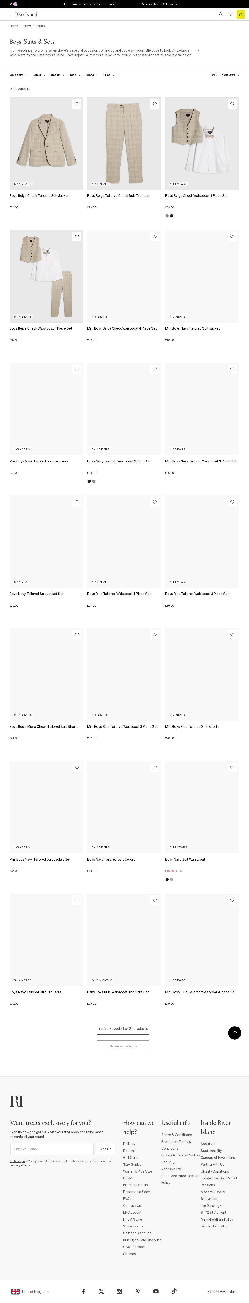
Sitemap (129, 1254)
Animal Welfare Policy (217, 1219)
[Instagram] (119, 1291)
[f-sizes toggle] (75, 75)
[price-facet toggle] (109, 75)
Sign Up (105, 1149)
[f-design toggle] (58, 75)
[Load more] (123, 1046)
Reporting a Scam (137, 1192)
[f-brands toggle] (92, 75)
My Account (132, 1212)
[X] (101, 1291)
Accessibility (171, 1169)
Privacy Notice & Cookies (180, 1155)
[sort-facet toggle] (224, 75)
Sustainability (211, 1151)
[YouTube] (156, 1291)
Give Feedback (134, 1247)
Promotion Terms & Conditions (176, 1145)
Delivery (129, 1144)
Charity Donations (215, 1171)
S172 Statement (213, 1212)
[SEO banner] (105, 52)
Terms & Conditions (176, 1135)
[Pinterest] (137, 1291)
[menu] (8, 14)
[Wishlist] (76, 104)
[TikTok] (174, 1291)
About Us (208, 1144)
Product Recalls (135, 1185)
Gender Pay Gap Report (219, 1178)
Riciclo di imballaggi (215, 1226)
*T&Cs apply (18, 1161)
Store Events (133, 1226)
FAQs (127, 1199)
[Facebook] (83, 1291)
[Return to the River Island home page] (29, 14)
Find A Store (132, 1219)
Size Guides (132, 1164)
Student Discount (137, 1233)
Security (167, 1162)
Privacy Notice (20, 1165)
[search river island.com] (221, 14)
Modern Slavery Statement (213, 1195)
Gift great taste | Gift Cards (159, 4)
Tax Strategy (211, 1206)
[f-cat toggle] (18, 75)
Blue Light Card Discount (142, 1240)
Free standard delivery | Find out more (90, 4)
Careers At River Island (218, 1158)
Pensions (208, 1185)
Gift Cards (131, 1158)
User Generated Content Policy (180, 1179)
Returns (129, 1151)
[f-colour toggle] (39, 75)
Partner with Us (213, 1164)
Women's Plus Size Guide (137, 1175)
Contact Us (132, 1206)
